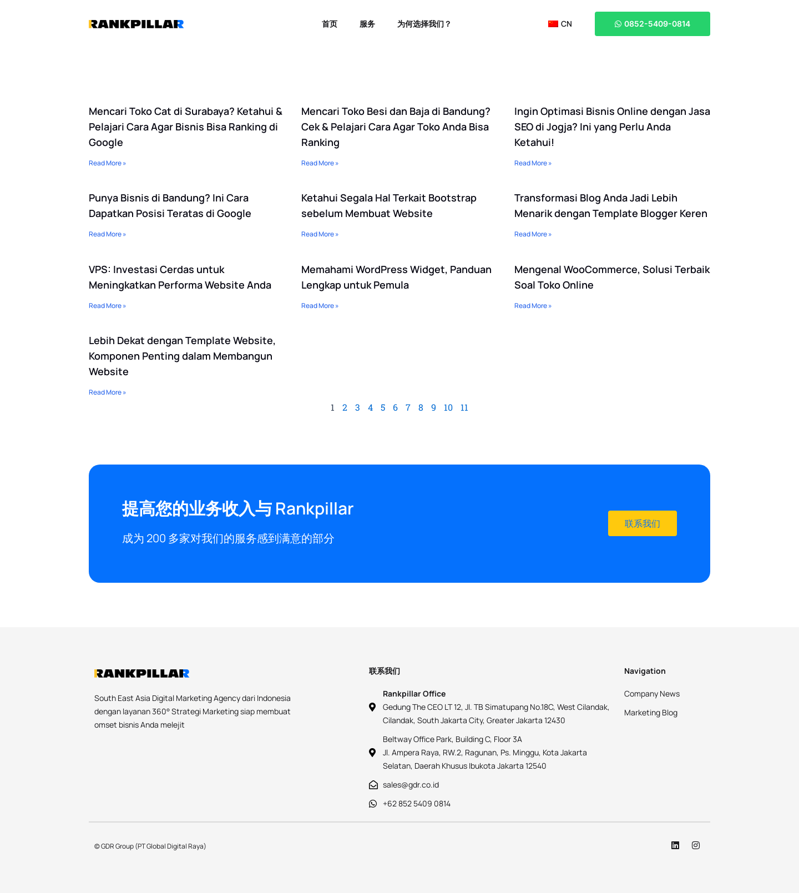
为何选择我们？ (424, 23)
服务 (367, 23)
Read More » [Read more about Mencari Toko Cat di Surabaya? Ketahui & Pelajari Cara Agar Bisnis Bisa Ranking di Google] (108, 163)
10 (448, 407)
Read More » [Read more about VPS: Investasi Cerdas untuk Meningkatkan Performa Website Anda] (108, 305)
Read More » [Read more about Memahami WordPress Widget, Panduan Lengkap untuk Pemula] (320, 305)
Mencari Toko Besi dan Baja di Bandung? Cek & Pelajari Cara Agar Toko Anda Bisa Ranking (395, 126)
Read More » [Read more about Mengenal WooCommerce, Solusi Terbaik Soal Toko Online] (533, 305)
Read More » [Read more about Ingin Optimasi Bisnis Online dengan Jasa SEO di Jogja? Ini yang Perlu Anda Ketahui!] (533, 163)
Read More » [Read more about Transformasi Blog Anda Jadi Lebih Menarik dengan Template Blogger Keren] (533, 234)
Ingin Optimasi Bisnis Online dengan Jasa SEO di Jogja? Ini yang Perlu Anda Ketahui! (612, 126)
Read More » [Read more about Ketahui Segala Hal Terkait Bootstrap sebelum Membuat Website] (320, 234)
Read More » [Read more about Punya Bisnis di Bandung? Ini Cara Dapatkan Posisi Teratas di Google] (108, 234)
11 (464, 407)
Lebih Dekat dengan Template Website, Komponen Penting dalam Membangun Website (182, 356)
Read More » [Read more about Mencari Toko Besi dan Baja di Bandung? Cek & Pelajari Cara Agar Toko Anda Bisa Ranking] (320, 163)
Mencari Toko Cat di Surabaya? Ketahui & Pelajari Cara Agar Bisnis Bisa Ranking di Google (185, 126)
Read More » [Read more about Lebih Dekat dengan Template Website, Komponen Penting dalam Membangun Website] (108, 392)
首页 (329, 23)
